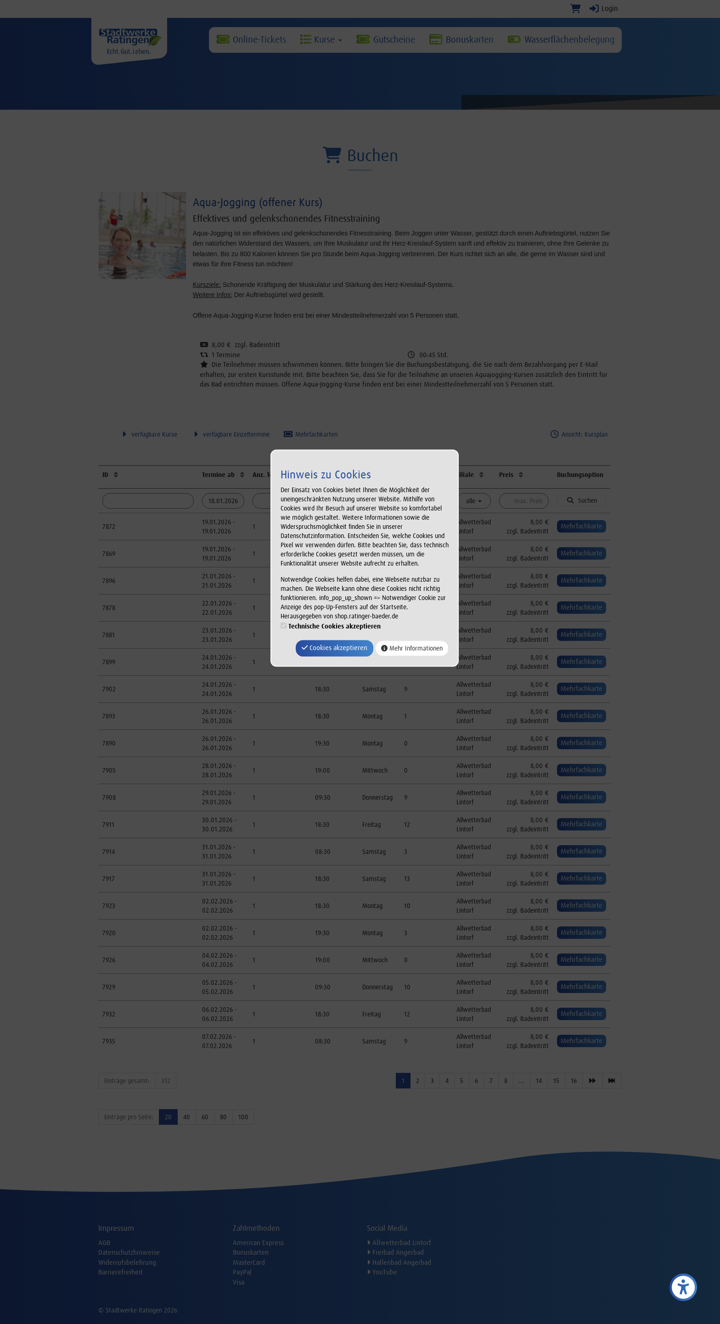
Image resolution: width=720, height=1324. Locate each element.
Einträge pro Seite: (128, 1117)
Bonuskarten (461, 39)
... (521, 1081)
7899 (108, 662)
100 (243, 1117)
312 (165, 1081)
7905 (109, 770)
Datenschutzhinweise (129, 1252)
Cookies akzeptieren (334, 648)
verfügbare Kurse (148, 434)
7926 (108, 960)
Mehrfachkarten (310, 434)
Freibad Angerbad (395, 1252)
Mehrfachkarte (581, 526)
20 (168, 1117)
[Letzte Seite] (612, 1080)
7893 (108, 716)
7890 (109, 743)
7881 (108, 635)
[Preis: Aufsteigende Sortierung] (521, 475)
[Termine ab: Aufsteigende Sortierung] (242, 475)
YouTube (382, 1272)
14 (539, 1081)
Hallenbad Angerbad (399, 1262)
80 (223, 1117)
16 (574, 1081)
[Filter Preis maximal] (523, 501)
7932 (108, 1014)
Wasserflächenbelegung (561, 39)
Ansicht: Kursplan (579, 434)
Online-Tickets (251, 39)
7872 (108, 526)
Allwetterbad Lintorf (399, 1242)
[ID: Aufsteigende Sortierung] (116, 475)
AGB (104, 1242)
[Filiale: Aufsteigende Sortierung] (481, 475)
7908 (109, 797)
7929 (108, 987)
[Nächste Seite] (592, 1080)
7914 (108, 851)
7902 (109, 689)
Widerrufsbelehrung (127, 1262)
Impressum (116, 1228)
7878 (108, 608)
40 (186, 1117)
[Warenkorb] (575, 8)
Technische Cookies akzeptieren (334, 627)
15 (556, 1081)
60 (205, 1117)
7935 (108, 1041)
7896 (108, 581)
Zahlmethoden (256, 1228)
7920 (109, 933)
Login (603, 8)
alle (474, 501)
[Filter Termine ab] (223, 501)
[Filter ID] (148, 501)
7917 (108, 879)
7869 (108, 554)
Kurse (321, 39)
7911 (108, 824)
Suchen (581, 500)
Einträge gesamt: (127, 1081)
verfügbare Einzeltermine (230, 434)
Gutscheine (385, 39)
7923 (108, 906)
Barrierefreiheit (120, 1272)
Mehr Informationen (412, 648)
